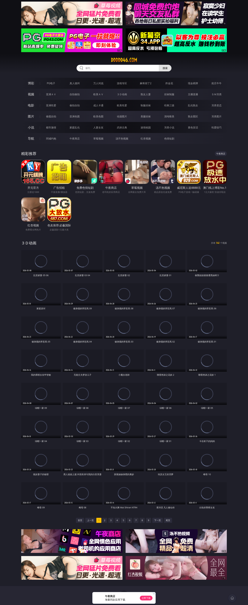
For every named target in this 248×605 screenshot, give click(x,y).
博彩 (31, 83)
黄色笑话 (193, 127)
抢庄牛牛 (216, 83)
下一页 (157, 520)
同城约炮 (51, 138)
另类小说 (169, 127)
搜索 (165, 68)
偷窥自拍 (51, 116)
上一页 (90, 520)
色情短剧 (169, 138)
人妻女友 (98, 127)
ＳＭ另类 (216, 94)
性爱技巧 (216, 127)
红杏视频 (146, 138)
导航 (31, 138)
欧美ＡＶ (98, 94)
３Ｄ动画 (122, 94)
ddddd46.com (124, 60)
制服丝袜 (146, 105)
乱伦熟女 (193, 105)
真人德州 (75, 83)
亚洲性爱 (51, 105)
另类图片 (216, 116)
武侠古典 (122, 127)
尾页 (168, 520)
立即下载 (146, 597)
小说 (31, 127)
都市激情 (51, 127)
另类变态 (216, 105)
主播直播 (193, 94)
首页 (80, 520)
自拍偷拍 (75, 94)
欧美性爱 (122, 105)
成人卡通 (98, 105)
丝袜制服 (169, 94)
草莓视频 (98, 138)
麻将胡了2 (145, 83)
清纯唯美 (169, 116)
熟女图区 (193, 116)
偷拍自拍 (75, 105)
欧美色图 (98, 116)
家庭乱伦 (75, 127)
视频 (31, 94)
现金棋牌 (193, 83)
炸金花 (169, 83)
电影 (31, 105)
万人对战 (98, 83)
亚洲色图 (75, 116)
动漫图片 (122, 116)
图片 (31, 116)
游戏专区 (122, 83)
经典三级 (169, 105)
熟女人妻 (146, 94)
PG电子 (51, 83)
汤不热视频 (122, 138)
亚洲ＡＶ (51, 94)
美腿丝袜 (146, 116)
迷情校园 (146, 127)
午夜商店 (75, 138)
